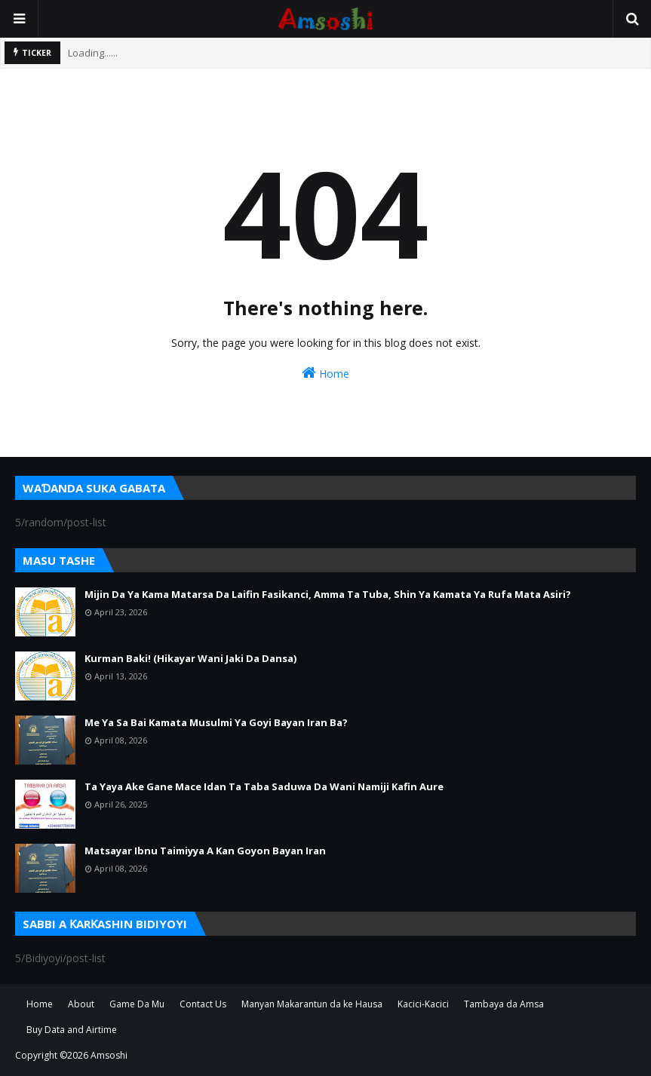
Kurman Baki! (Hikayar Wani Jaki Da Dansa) (190, 658)
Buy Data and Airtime (71, 1029)
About (81, 1004)
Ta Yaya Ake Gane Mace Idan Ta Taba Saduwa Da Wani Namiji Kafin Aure (264, 786)
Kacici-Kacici (423, 1004)
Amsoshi (109, 1055)
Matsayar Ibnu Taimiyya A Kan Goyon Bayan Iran (205, 850)
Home (325, 373)
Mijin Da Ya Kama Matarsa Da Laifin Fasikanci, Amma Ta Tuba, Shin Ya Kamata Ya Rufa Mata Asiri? (327, 594)
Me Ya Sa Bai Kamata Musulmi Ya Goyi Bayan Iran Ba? (216, 722)
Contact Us (203, 1004)
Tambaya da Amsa (504, 1004)
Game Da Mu (136, 1004)
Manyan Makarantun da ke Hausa (311, 1004)
